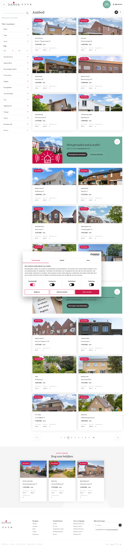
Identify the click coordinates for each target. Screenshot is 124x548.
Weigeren (37, 292)
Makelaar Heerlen (78, 531)
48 (93, 437)
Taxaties (35, 531)
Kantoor (6, 130)
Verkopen (35, 526)
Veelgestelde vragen (58, 529)
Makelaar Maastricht (78, 523)
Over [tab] (88, 260)
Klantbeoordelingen (58, 531)
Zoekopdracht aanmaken (77, 154)
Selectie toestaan (62, 292)
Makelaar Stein (77, 534)
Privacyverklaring (20, 544)
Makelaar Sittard (77, 526)
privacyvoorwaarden (112, 529)
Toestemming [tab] (36, 260)
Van (5, 51)
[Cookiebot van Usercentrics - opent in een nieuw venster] (91, 254)
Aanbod (34, 523)
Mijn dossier (117, 4)
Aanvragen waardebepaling (77, 306)
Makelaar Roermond (78, 529)
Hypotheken (36, 534)
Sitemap (12, 544)
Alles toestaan (87, 292)
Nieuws (55, 534)
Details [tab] (62, 260)
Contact (55, 523)
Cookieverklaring (31, 544)
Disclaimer (40, 544)
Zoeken (28, 13)
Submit (120, 525)
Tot (19, 51)
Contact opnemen (96, 154)
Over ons (55, 526)
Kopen (34, 529)
